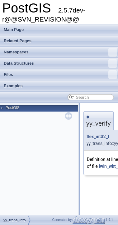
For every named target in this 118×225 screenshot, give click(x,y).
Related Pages (17, 40)
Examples (13, 85)
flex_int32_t (98, 136)
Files (60, 74)
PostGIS (13, 108)
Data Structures (60, 63)
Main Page (14, 29)
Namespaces (60, 52)
